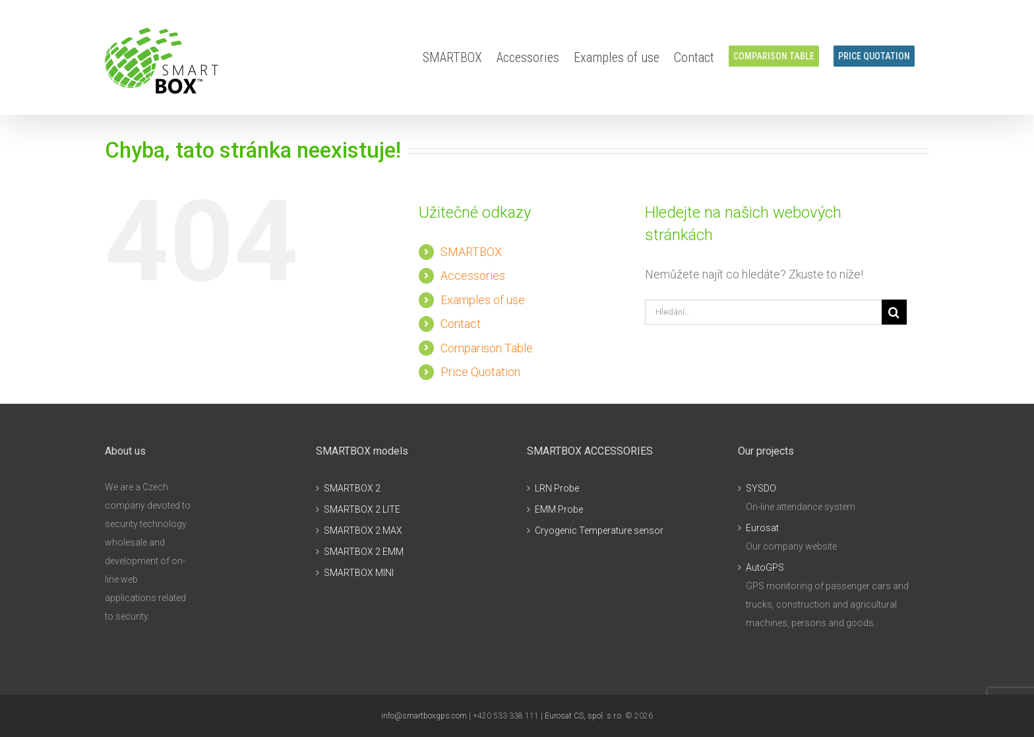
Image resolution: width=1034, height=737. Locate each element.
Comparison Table (487, 348)
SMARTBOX (471, 252)
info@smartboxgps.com (424, 716)
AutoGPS (765, 567)
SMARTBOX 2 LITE (362, 509)
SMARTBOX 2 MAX (363, 530)
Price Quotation (480, 372)
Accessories (473, 275)
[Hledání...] (763, 312)
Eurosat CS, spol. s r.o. (584, 716)
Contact (461, 324)
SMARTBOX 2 (352, 488)
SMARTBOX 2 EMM (364, 551)
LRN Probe (557, 488)
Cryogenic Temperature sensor (599, 530)
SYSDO (761, 488)
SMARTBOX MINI (359, 572)
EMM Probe (559, 509)
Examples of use (483, 300)
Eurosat (762, 528)
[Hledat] (894, 312)
